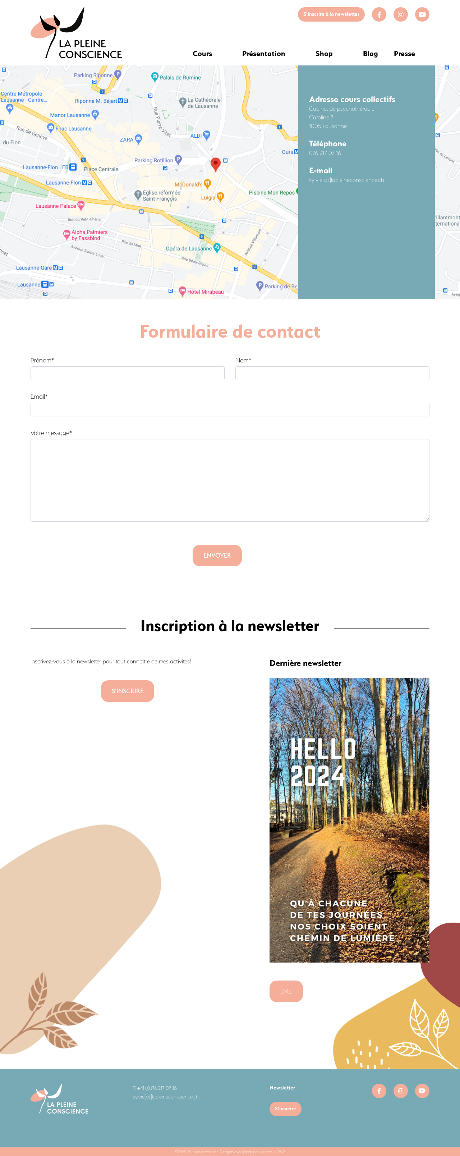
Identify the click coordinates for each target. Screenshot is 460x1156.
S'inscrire (285, 1108)
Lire (286, 991)
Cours (202, 53)
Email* (230, 404)
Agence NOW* (272, 1152)
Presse (404, 53)
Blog (370, 53)
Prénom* (128, 368)
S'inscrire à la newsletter (331, 14)
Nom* (332, 368)
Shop (324, 53)
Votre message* (230, 475)
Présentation (263, 53)
